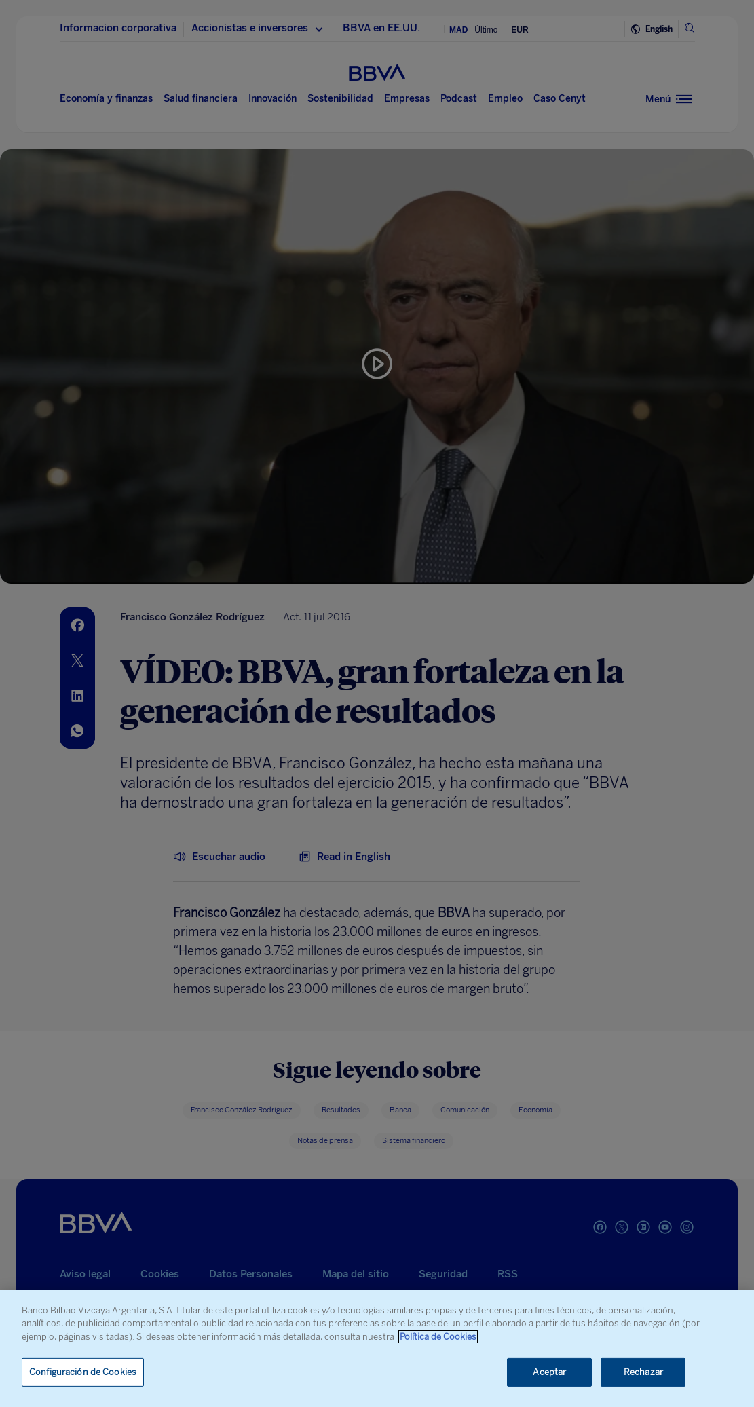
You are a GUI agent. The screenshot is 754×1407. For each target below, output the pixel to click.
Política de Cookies (438, 1337)
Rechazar (643, 1372)
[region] (377, 1348)
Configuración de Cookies (82, 1372)
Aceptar (549, 1372)
